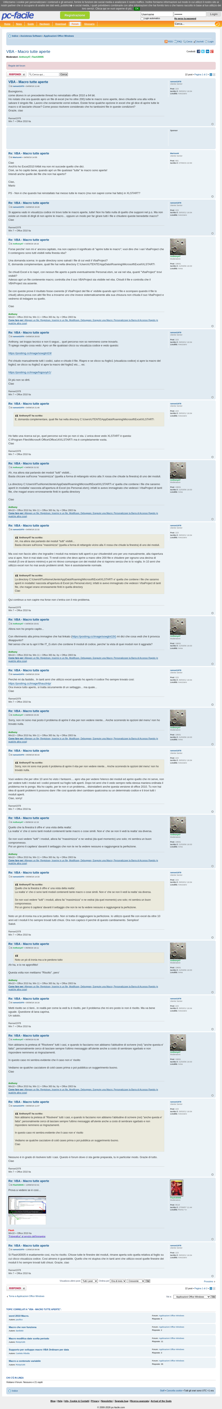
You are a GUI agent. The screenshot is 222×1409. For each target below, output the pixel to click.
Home (7, 24)
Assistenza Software (31, 36)
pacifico (19, 1319)
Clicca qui (101, 8)
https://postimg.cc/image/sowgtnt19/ (30, 353)
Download (60, 24)
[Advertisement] (86, 137)
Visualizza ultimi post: (79, 1281)
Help (59, 1401)
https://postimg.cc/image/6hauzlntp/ (29, 683)
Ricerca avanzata (139, 1401)
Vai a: (169, 1296)
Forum (75, 24)
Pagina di (200, 74)
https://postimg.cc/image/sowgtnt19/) (94, 636)
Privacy (95, 1401)
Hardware (45, 24)
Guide (30, 24)
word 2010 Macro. (19, 1316)
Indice (15, 36)
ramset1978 (18, 86)
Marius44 (17, 157)
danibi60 (19, 1330)
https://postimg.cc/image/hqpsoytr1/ (29, 372)
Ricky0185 (20, 1342)
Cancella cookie (174, 1390)
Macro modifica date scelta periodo (29, 1338)
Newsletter (107, 1401)
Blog (53, 1401)
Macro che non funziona (22, 1327)
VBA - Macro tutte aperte (28, 51)
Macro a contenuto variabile (25, 1361)
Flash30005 (38, 57)
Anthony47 (25, 57)
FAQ (179, 41)
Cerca (189, 41)
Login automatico (152, 18)
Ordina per (112, 1281)
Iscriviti (200, 41)
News (19, 24)
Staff (162, 1390)
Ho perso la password (185, 18)
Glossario (89, 24)
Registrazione (75, 15)
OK (137, 8)
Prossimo (208, 1281)
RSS (170, 41)
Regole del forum (16, 65)
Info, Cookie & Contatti (76, 1401)
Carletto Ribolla (23, 1353)
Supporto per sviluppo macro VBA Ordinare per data (39, 1349)
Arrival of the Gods (161, 1401)
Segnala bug (121, 1401)
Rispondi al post (16, 74)
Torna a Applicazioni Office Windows (26, 1296)
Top (212, 124)
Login (211, 41)
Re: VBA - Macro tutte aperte (28, 153)
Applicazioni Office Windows (59, 36)
